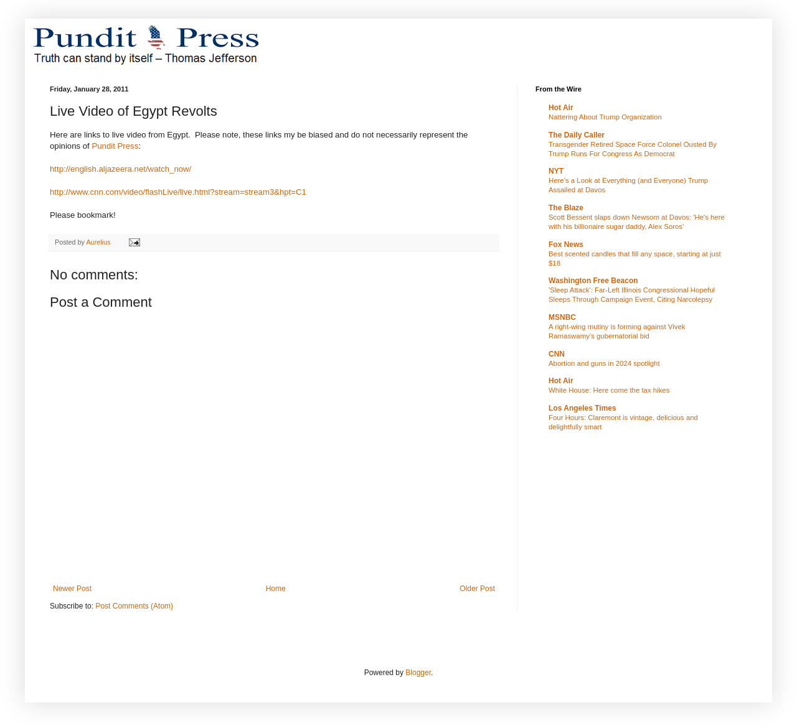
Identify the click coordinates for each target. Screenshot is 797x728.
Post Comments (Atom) (134, 606)
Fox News (566, 244)
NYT (556, 171)
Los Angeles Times (582, 408)
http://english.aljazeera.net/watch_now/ (120, 169)
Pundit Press (115, 146)
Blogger (418, 672)
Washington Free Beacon (593, 280)
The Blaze (566, 207)
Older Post (477, 588)
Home (276, 588)
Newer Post (72, 588)
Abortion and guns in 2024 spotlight (604, 363)
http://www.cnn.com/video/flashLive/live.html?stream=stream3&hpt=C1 (178, 192)
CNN (557, 354)
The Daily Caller (577, 135)
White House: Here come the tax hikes (609, 390)
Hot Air (561, 107)
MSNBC (562, 317)
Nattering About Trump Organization (605, 117)
